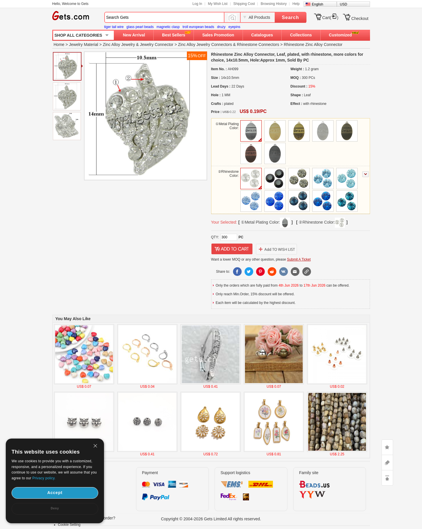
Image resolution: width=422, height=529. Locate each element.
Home (59, 44)
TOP (387, 477)
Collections (301, 35)
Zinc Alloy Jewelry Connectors (205, 44)
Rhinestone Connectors (258, 44)
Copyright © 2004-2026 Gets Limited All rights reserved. (211, 519)
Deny (55, 508)
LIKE (387, 447)
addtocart (232, 249)
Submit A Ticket (299, 259)
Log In (197, 4)
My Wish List (218, 4)
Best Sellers (173, 35)
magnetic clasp (168, 27)
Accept (55, 492)
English (317, 4)
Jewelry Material (83, 44)
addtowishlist (276, 249)
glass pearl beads (140, 27)
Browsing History (274, 4)
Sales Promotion (218, 35)
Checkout (359, 18)
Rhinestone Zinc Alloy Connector (313, 44)
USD (343, 4)
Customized (340, 35)
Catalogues (262, 35)
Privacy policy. (43, 478)
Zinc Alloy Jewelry (119, 44)
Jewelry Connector (156, 44)
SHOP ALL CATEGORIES (78, 35)
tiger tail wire (114, 27)
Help (296, 4)
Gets (70, 16)
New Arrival (134, 35)
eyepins (234, 27)
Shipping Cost (244, 4)
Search (290, 17)
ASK (387, 462)
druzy (221, 27)
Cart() (330, 17)
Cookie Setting (69, 525)
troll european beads (198, 27)
